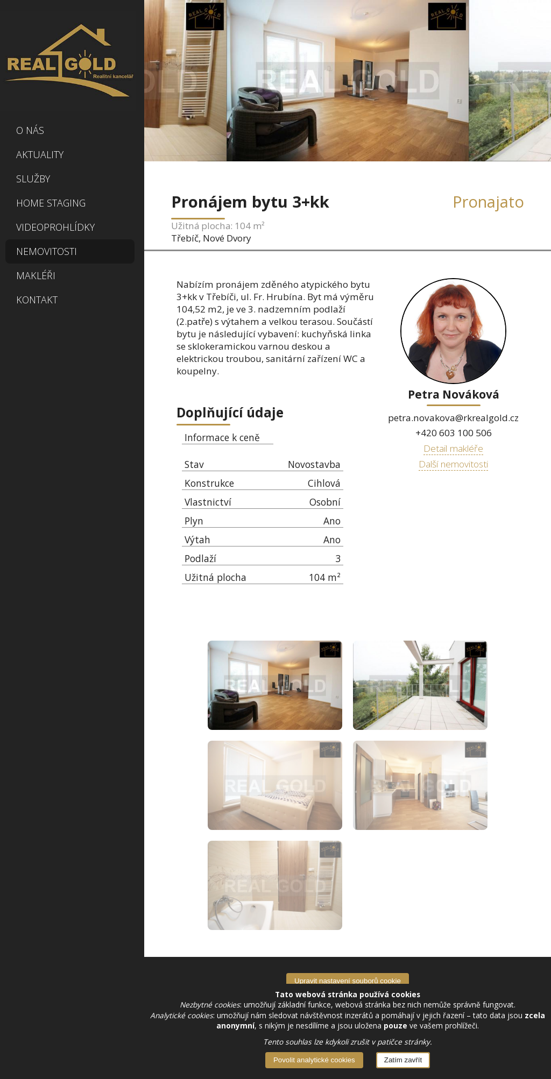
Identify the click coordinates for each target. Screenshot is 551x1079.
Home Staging (51, 202)
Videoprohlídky (55, 227)
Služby (33, 178)
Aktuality (39, 154)
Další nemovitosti (453, 463)
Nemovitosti (46, 251)
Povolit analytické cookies (314, 1060)
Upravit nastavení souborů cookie (347, 981)
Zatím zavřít (403, 1060)
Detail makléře (453, 448)
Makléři (35, 275)
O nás (30, 130)
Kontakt (37, 299)
